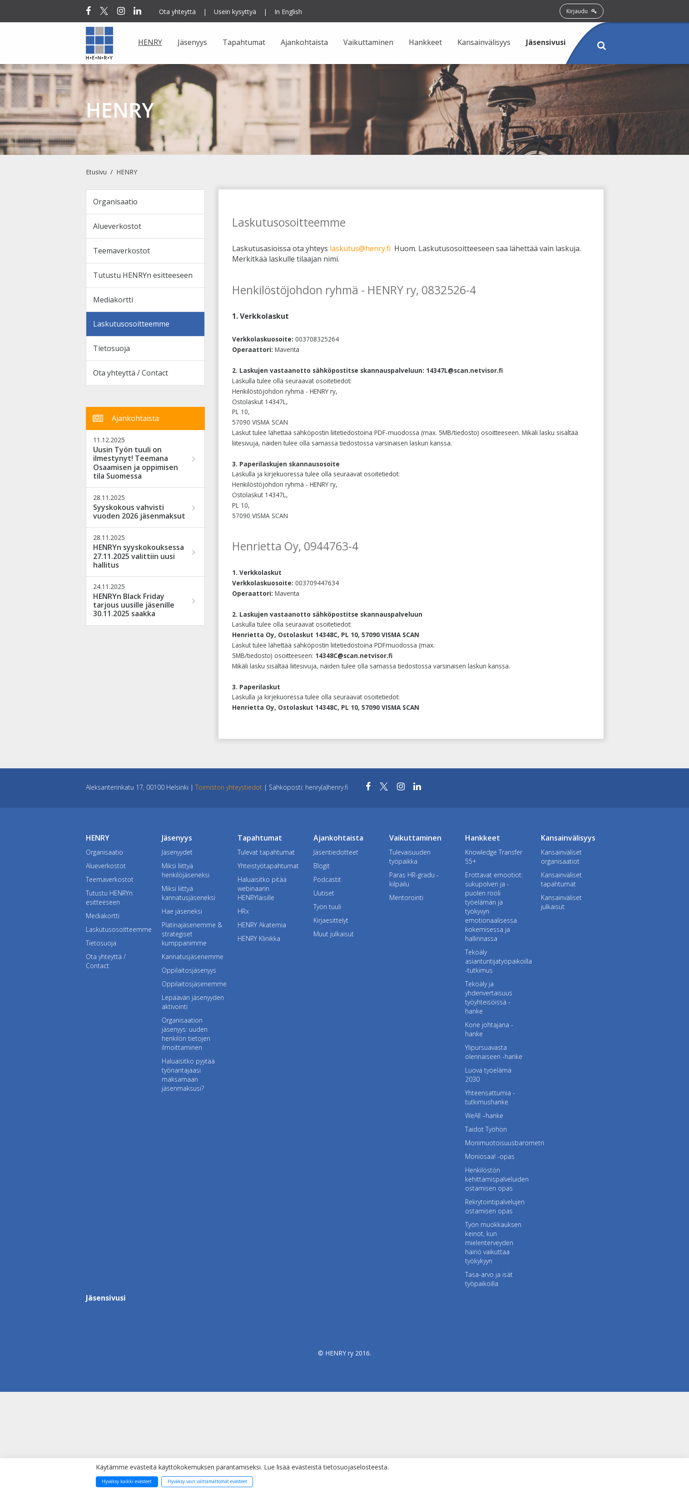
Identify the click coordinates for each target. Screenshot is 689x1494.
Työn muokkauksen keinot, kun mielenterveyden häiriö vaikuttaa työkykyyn (493, 1242)
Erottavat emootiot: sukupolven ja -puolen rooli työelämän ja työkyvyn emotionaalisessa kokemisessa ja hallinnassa (494, 907)
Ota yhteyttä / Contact (130, 373)
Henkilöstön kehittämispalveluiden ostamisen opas (496, 1179)
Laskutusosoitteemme (131, 324)
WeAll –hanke (484, 1115)
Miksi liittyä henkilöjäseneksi (185, 870)
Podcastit (327, 879)
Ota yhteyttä (177, 11)
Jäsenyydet (177, 852)
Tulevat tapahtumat (266, 852)
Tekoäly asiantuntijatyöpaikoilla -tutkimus (496, 961)
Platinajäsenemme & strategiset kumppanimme (192, 933)
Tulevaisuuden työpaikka (410, 857)
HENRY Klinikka (259, 938)
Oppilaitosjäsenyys (189, 970)
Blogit (321, 865)
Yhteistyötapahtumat (268, 865)
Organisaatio (115, 202)
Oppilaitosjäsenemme (193, 984)
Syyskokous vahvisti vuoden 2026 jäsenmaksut (139, 511)
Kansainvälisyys (484, 42)
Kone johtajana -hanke (489, 1029)
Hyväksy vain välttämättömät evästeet (207, 1481)
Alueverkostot (117, 226)
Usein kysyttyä (235, 11)
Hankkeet (425, 42)
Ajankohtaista (304, 42)
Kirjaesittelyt (330, 920)
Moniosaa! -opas (490, 1156)
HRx (243, 911)
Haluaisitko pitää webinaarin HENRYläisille (262, 888)
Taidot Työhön (486, 1129)
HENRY (150, 42)
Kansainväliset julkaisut (561, 902)
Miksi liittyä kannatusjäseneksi (188, 893)
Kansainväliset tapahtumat (561, 879)
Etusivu (96, 172)
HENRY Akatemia (262, 924)
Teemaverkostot (121, 251)
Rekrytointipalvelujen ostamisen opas (495, 1206)
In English (288, 11)
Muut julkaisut (333, 934)
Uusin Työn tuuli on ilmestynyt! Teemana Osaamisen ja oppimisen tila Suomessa (135, 462)
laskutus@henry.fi (360, 248)
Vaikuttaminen (368, 42)
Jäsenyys (192, 42)
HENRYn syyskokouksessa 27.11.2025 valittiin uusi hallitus (138, 556)
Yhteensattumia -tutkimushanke (490, 1097)
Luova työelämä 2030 (488, 1074)
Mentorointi (406, 897)
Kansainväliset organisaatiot (561, 857)
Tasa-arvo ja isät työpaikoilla (489, 1279)
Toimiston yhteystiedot (229, 787)
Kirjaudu (581, 11)
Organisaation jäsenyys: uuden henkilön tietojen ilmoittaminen (186, 1034)
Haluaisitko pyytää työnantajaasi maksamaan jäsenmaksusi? (188, 1075)
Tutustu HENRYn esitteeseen (143, 275)
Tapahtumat (244, 42)
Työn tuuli (327, 906)
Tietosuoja (111, 348)
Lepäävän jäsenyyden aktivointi (193, 1002)
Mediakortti (113, 300)
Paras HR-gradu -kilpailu (414, 879)
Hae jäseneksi (182, 911)
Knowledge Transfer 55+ (493, 857)
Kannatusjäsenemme (192, 956)
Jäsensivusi (546, 42)
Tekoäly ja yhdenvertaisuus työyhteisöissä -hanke (488, 997)
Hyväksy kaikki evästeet (127, 1481)
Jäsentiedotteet (335, 852)
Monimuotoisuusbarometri (496, 1142)
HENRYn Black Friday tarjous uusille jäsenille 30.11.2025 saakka (133, 605)
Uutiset (323, 893)
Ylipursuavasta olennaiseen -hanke (493, 1052)
